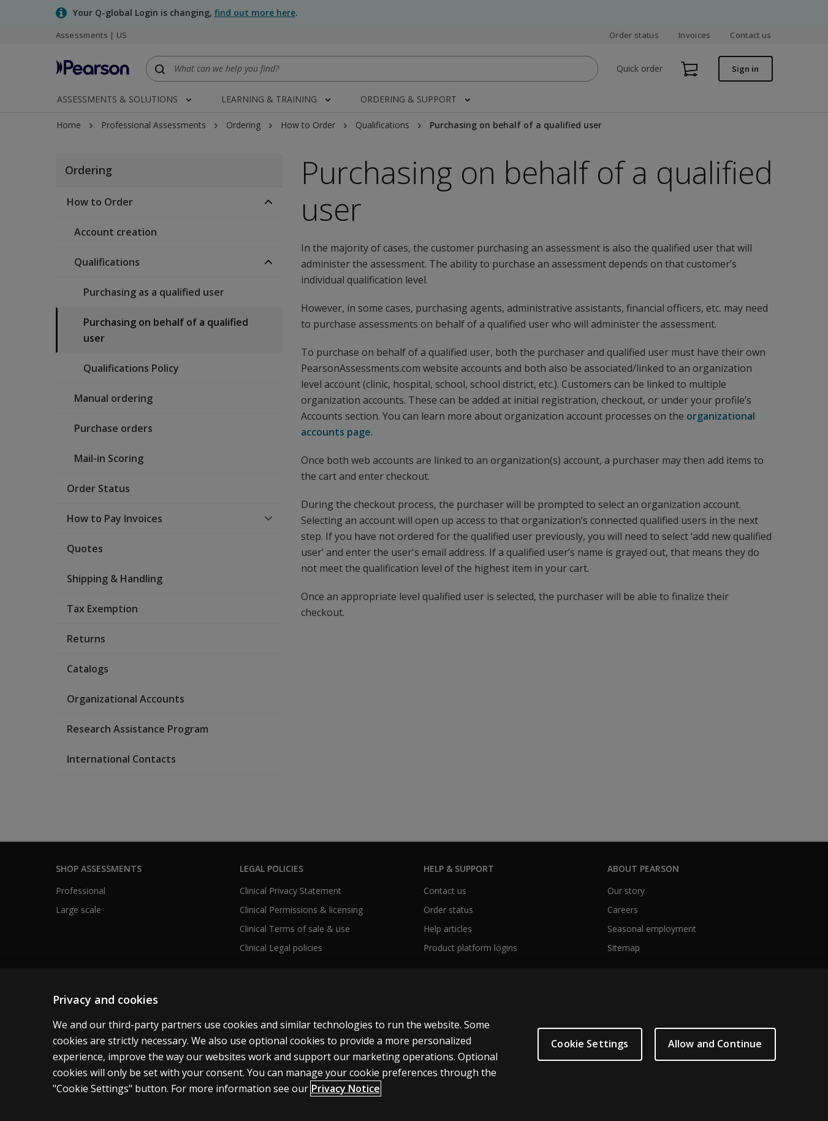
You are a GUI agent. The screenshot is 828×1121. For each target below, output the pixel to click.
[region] (414, 1044)
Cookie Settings (589, 1043)
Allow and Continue (715, 1043)
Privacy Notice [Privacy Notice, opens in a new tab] (345, 1088)
